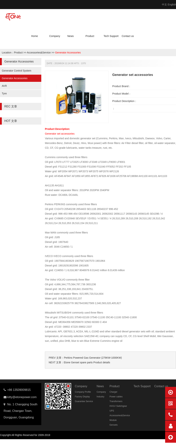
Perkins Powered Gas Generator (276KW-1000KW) (93, 357)
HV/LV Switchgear (118, 406)
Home (34, 36)
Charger (113, 392)
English (172, 4)
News (70, 36)
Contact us (128, 36)
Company (54, 36)
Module (113, 420)
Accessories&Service (39, 52)
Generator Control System (16, 70)
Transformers (116, 401)
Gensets (114, 425)
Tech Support (111, 36)
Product (89, 36)
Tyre (4, 93)
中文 (164, 4)
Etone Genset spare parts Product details (87, 362)
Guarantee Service (84, 401)
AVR (4, 85)
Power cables (116, 396)
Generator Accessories (68, 52)
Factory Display (82, 396)
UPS (112, 410)
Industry (100, 396)
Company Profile (83, 392)
